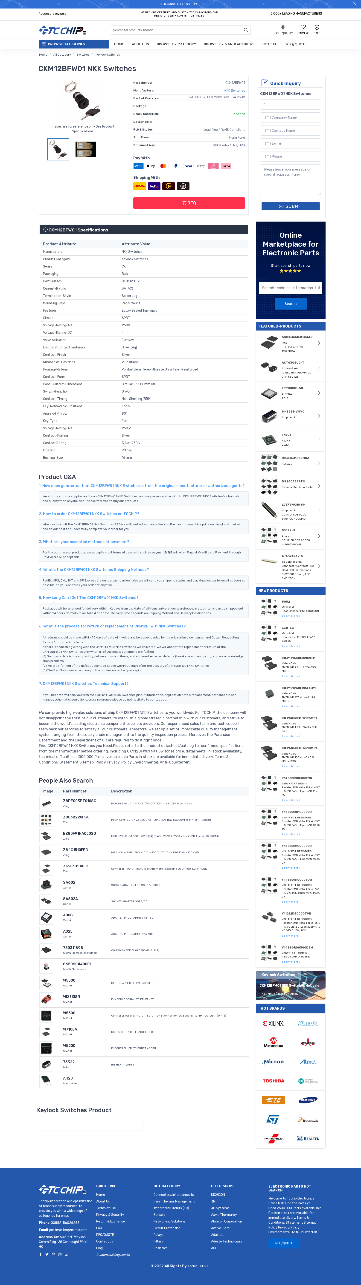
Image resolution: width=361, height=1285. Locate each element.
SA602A (70, 899)
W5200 (69, 1045)
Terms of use (106, 1208)
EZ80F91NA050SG (79, 833)
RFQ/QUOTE (296, 44)
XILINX (204, 1266)
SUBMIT (290, 206)
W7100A (70, 1029)
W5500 (69, 980)
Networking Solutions (169, 1221)
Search (291, 304)
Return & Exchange (110, 1221)
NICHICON (218, 1195)
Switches (83, 54)
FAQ (99, 1228)
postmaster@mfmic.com (68, 1230)
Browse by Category (176, 44)
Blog (99, 1248)
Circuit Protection (167, 1228)
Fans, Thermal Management (174, 1201)
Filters (158, 1241)
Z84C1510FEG (75, 850)
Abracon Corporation (226, 1221)
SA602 (69, 882)
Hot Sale (270, 44)
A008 (68, 915)
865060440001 (77, 964)
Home (119, 44)
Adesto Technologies (226, 1241)
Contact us (104, 1241)
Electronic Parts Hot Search (289, 1188)
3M (213, 1201)
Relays (158, 1235)
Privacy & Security (110, 1215)
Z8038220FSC (76, 817)
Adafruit (217, 1235)
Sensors (160, 1215)
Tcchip (193, 1266)
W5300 (69, 1013)
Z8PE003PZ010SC (79, 801)
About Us (140, 44)
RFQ (189, 202)
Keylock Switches (108, 54)
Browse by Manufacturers (229, 44)
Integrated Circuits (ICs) (171, 1208)
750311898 (73, 948)
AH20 (68, 1078)
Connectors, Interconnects (174, 1195)
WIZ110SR (71, 996)
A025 (68, 931)
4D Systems (220, 1208)
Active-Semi (220, 1228)
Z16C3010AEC (75, 866)
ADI (213, 1248)
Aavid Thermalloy (224, 1215)
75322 (69, 1062)
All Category (62, 54)
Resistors (161, 1248)
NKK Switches (234, 91)
